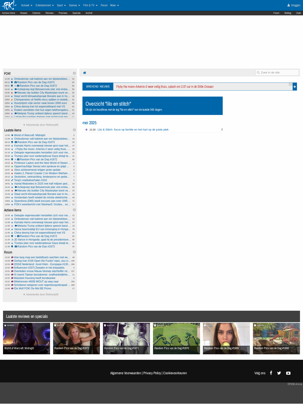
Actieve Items (8, 13)
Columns (36, 13)
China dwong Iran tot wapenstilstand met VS (41, 106)
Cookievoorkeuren (175, 373)
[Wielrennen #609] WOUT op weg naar (41, 281)
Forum (276, 13)
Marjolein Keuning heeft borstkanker (41, 278)
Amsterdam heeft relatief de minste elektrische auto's (41, 197)
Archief (89, 13)
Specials (76, 13)
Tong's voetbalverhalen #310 (41, 180)
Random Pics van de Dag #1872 (41, 85)
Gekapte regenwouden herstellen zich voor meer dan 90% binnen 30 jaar (41, 152)
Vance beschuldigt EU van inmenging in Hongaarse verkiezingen (41, 229)
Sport (61, 5)
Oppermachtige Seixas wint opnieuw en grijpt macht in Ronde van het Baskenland (41, 166)
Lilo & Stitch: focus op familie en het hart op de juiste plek (133, 129)
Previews (63, 13)
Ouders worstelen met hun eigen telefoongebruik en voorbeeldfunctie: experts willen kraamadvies (41, 110)
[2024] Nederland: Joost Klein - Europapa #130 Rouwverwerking (41, 264)
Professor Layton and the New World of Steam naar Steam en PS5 (41, 163)
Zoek (298, 13)
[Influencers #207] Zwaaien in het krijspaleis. (41, 267)
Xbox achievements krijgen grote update (41, 170)
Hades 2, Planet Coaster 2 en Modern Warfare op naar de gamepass (41, 173)
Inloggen (293, 5)
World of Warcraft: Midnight (41, 135)
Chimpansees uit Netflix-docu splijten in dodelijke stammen (41, 99)
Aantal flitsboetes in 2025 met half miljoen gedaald (41, 183)
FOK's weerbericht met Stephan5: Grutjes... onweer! (41, 204)
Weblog (287, 13)
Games (74, 5)
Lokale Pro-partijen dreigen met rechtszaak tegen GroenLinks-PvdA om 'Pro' (41, 117)
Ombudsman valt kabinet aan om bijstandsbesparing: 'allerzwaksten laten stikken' (41, 79)
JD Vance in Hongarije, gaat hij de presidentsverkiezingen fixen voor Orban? (41, 239)
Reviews (50, 13)
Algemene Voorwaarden (125, 373)
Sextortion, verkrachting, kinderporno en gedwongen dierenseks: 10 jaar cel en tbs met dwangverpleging (41, 176)
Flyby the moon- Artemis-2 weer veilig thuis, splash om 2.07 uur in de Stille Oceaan (41, 149)
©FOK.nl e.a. (295, 384)
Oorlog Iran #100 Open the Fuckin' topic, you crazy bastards (41, 261)
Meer (114, 5)
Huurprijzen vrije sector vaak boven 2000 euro (41, 103)
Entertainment (45, 5)
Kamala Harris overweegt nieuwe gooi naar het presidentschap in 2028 (41, 145)
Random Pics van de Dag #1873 (41, 82)
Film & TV (90, 5)
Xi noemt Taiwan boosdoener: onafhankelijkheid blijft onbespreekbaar (41, 274)
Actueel (26, 5)
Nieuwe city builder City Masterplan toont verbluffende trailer (41, 92)
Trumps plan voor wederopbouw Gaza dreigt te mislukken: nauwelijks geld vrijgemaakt (41, 156)
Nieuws (23, 13)
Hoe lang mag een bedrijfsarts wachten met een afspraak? (41, 257)
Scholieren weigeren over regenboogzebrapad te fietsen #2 (41, 285)
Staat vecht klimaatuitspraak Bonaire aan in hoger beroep (41, 96)
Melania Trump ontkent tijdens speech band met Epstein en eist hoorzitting (41, 113)
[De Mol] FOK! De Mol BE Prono (41, 288)
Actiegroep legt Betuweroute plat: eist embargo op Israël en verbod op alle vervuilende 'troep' (41, 89)
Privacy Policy (152, 373)
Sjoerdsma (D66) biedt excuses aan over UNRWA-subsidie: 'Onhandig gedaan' (41, 201)
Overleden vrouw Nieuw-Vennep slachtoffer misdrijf (41, 271)
